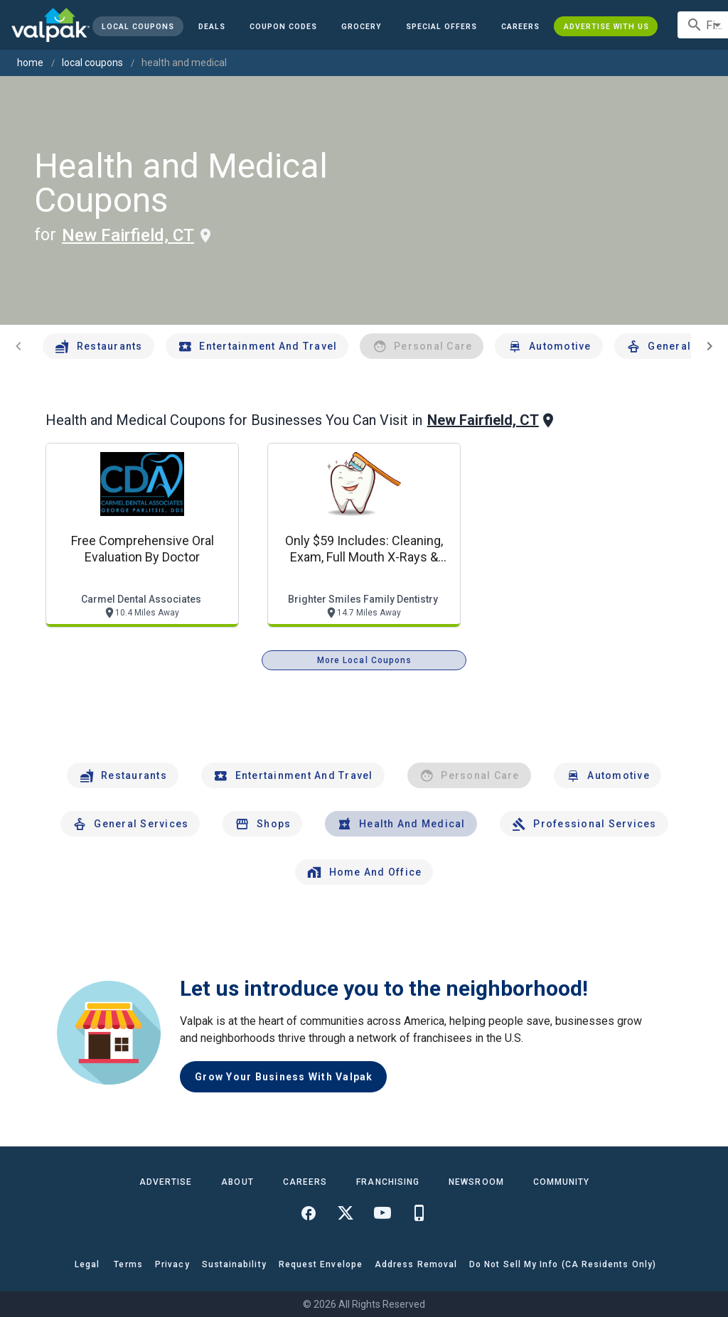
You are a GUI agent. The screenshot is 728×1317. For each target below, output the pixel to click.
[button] (441, 26)
